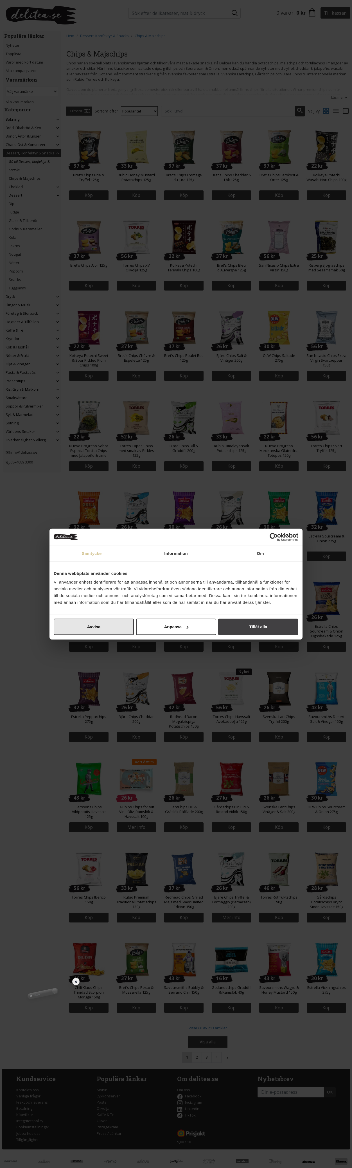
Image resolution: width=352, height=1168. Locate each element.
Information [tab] (176, 553)
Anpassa (176, 626)
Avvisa (94, 626)
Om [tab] (260, 553)
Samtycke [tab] (92, 553)
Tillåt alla (258, 626)
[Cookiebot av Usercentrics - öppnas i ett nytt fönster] (273, 537)
